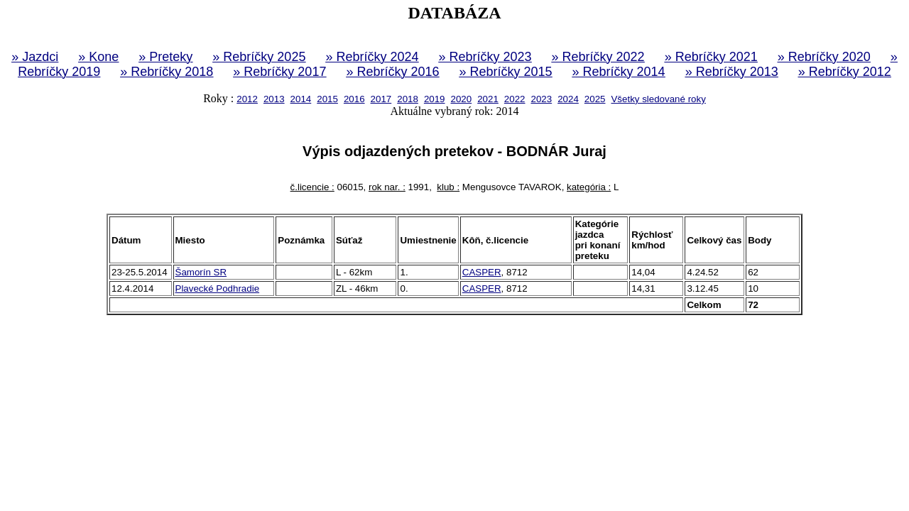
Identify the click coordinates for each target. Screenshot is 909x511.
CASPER (481, 272)
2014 (301, 99)
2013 (274, 99)
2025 (595, 99)
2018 (407, 99)
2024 (568, 99)
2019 (434, 99)
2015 (327, 99)
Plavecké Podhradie (217, 288)
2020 (461, 99)
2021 (488, 99)
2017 (381, 99)
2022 (515, 99)
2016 (354, 99)
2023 (542, 99)
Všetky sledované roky (658, 99)
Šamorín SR (201, 272)
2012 (247, 99)
